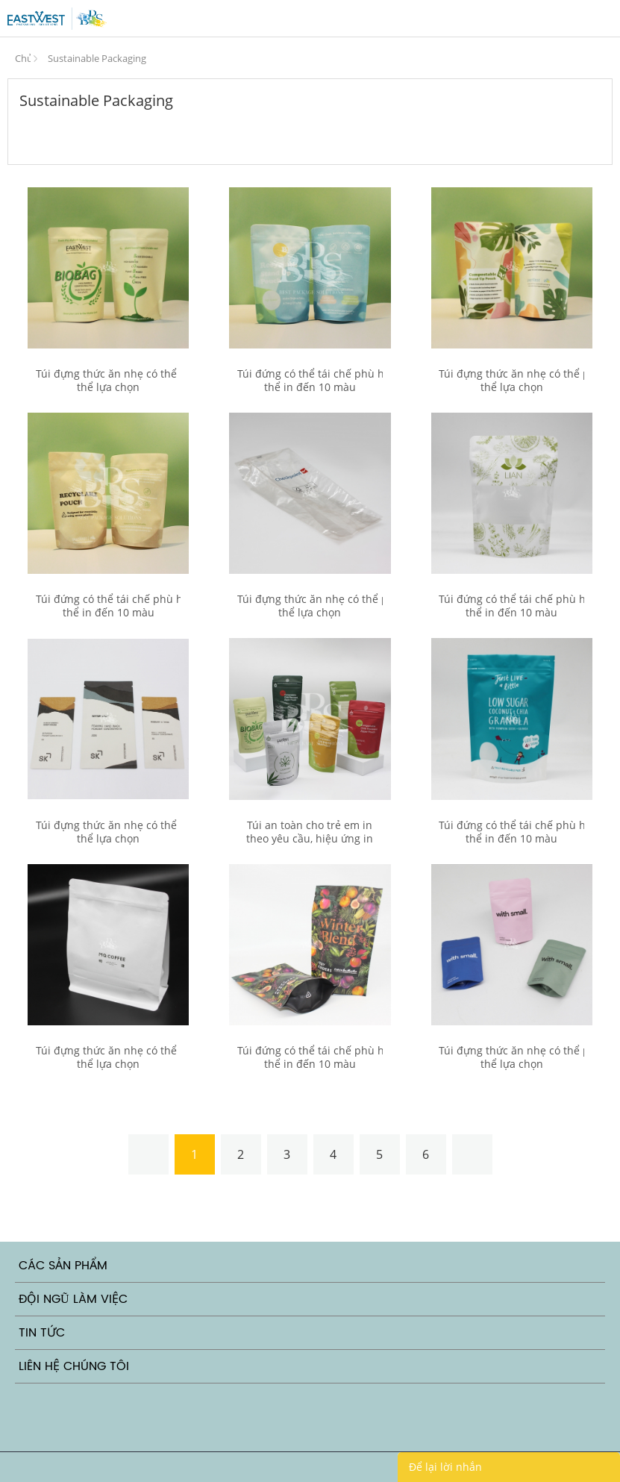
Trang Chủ (23, 55)
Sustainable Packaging (97, 58)
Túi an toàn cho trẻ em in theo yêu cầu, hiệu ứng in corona (309, 839)
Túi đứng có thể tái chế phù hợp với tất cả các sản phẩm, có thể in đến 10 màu (310, 380)
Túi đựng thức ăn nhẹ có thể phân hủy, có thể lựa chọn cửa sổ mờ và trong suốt (108, 387)
